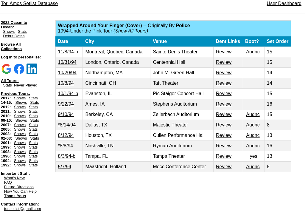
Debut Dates (13, 36)
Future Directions (19, 187)
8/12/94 (66, 135)
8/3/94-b (67, 156)
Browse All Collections (11, 46)
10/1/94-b (68, 93)
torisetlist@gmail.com (22, 208)
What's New (14, 178)
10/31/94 (67, 62)
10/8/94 (66, 83)
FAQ (8, 182)
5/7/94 (64, 166)
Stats (22, 31)
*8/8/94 (65, 145)
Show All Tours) (131, 30)
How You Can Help (20, 191)
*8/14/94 (67, 124)
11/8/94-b (68, 51)
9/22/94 (66, 103)
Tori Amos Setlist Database (29, 3)
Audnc (252, 51)
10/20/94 (67, 72)
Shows (9, 31)
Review (223, 51)
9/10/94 (66, 114)
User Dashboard (284, 3)
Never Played (25, 85)
